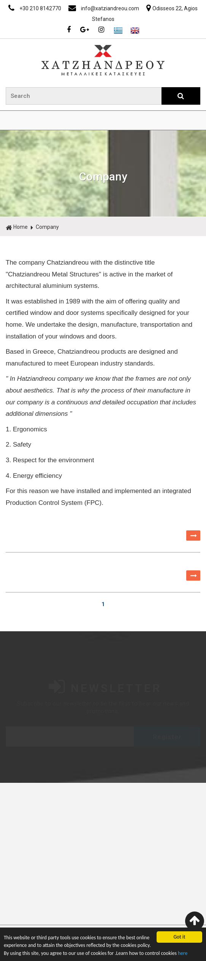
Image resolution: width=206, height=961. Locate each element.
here (182, 953)
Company (47, 227)
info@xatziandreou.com (104, 8)
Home (17, 227)
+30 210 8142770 (35, 8)
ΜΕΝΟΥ (103, 120)
